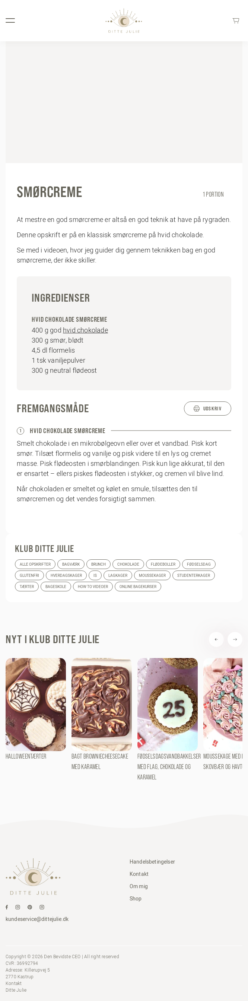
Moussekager (152, 575)
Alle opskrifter (35, 564)
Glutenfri (29, 575)
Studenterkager (193, 575)
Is (95, 575)
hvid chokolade (85, 330)
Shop (136, 898)
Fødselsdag (199, 564)
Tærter (27, 586)
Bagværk (71, 564)
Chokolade (128, 564)
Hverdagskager (66, 575)
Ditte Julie (16, 990)
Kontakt (139, 874)
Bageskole (55, 586)
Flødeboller (163, 564)
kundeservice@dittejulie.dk (37, 919)
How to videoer (93, 586)
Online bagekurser (138, 586)
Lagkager (117, 575)
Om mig (139, 886)
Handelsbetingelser (152, 861)
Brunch (98, 564)
